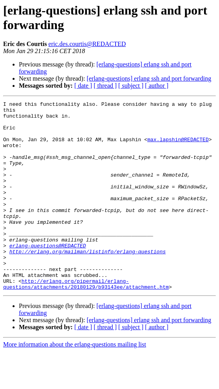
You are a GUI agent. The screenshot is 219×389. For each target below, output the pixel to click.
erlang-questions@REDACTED (47, 274)
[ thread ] (105, 85)
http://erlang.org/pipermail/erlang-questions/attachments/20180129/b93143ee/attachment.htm (86, 321)
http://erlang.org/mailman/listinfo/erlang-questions (87, 282)
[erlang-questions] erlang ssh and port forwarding (148, 78)
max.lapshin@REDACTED (178, 147)
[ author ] (157, 85)
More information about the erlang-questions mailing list (74, 382)
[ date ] (83, 85)
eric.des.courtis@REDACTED (87, 44)
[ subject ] (131, 85)
